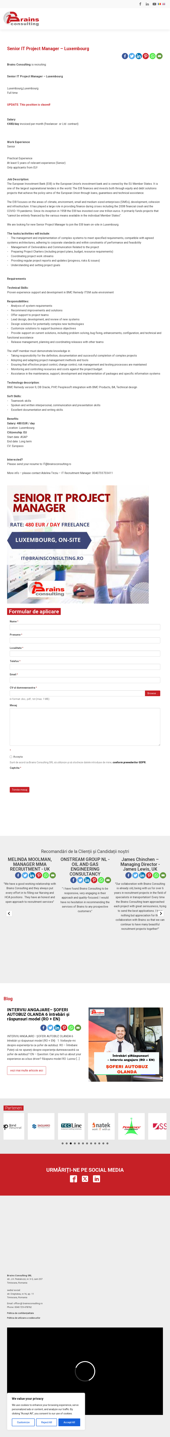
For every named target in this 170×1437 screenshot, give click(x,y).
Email (14, 674)
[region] (46, 1411)
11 (103, 1143)
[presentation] (37, 777)
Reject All (46, 1422)
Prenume (16, 634)
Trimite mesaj (19, 789)
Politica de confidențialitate (20, 1313)
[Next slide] (161, 913)
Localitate (16, 648)
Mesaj (13, 705)
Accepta (16, 756)
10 (99, 1143)
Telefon (15, 661)
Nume (14, 621)
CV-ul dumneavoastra (23, 687)
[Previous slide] (9, 913)
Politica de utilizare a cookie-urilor (23, 1318)
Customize (23, 1422)
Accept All (69, 1422)
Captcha (15, 767)
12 (107, 1143)
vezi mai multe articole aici (26, 1070)
